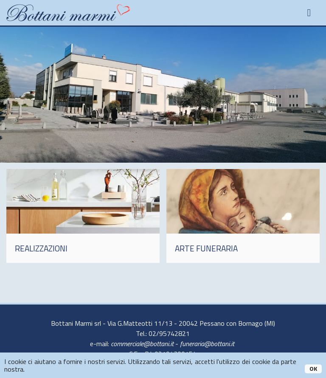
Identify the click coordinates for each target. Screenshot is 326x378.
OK (313, 368)
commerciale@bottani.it (142, 344)
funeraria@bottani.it (207, 344)
